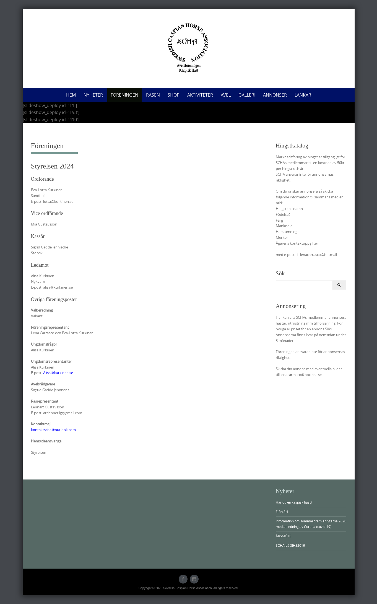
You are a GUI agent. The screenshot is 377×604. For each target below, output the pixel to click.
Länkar (303, 95)
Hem (71, 95)
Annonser (275, 95)
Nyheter (93, 95)
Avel (226, 95)
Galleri (246, 95)
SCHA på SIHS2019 (290, 545)
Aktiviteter (200, 95)
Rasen (153, 95)
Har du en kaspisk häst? (294, 502)
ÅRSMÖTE (283, 536)
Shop (174, 95)
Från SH (282, 511)
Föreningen (124, 95)
